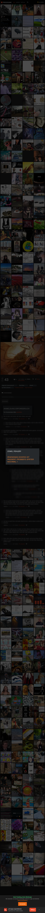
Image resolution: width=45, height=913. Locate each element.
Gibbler (28, 379)
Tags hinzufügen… (29, 387)
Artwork (31, 385)
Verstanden (22, 904)
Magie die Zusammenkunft (8, 385)
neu (14, 2)
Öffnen (33, 909)
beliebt (18, 2)
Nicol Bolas (21, 385)
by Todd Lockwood (6, 387)
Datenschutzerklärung (22, 900)
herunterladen (21, 380)
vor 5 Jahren (21, 379)
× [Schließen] (39, 910)
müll (22, 2)
